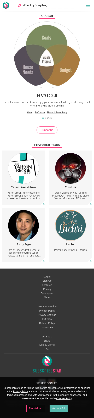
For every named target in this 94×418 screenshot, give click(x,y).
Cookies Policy (64, 398)
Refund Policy (47, 323)
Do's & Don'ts (47, 344)
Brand (47, 340)
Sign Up (47, 280)
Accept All (58, 408)
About (47, 297)
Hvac (29, 112)
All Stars (47, 336)
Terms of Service (47, 306)
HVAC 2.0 (47, 95)
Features (47, 285)
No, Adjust (35, 408)
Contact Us (47, 327)
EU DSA (47, 319)
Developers (46, 293)
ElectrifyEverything (57, 112)
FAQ (47, 349)
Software (40, 112)
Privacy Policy (47, 310)
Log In (46, 276)
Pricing (47, 289)
